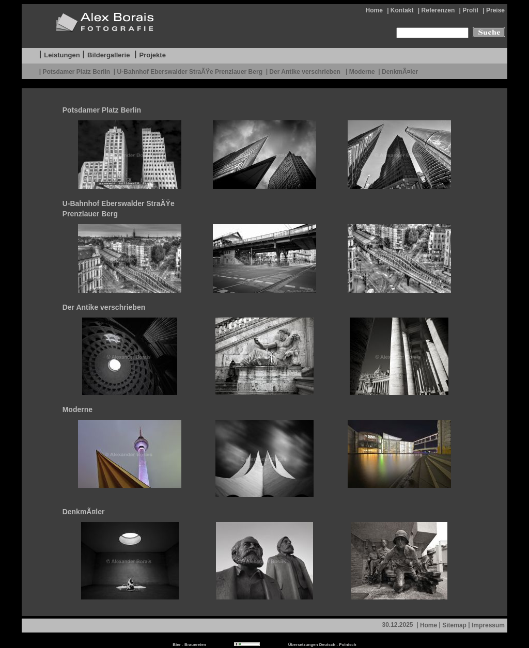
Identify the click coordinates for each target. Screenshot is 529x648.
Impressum (488, 625)
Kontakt (402, 10)
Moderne (362, 71)
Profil (470, 10)
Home (373, 10)
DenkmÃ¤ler (400, 71)
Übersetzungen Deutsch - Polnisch (322, 644)
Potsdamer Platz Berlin (76, 71)
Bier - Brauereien (189, 644)
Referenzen (438, 10)
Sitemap (454, 625)
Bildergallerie (108, 55)
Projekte (152, 55)
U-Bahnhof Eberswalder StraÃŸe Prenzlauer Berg (189, 71)
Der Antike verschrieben (305, 71)
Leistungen (62, 55)
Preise (495, 10)
